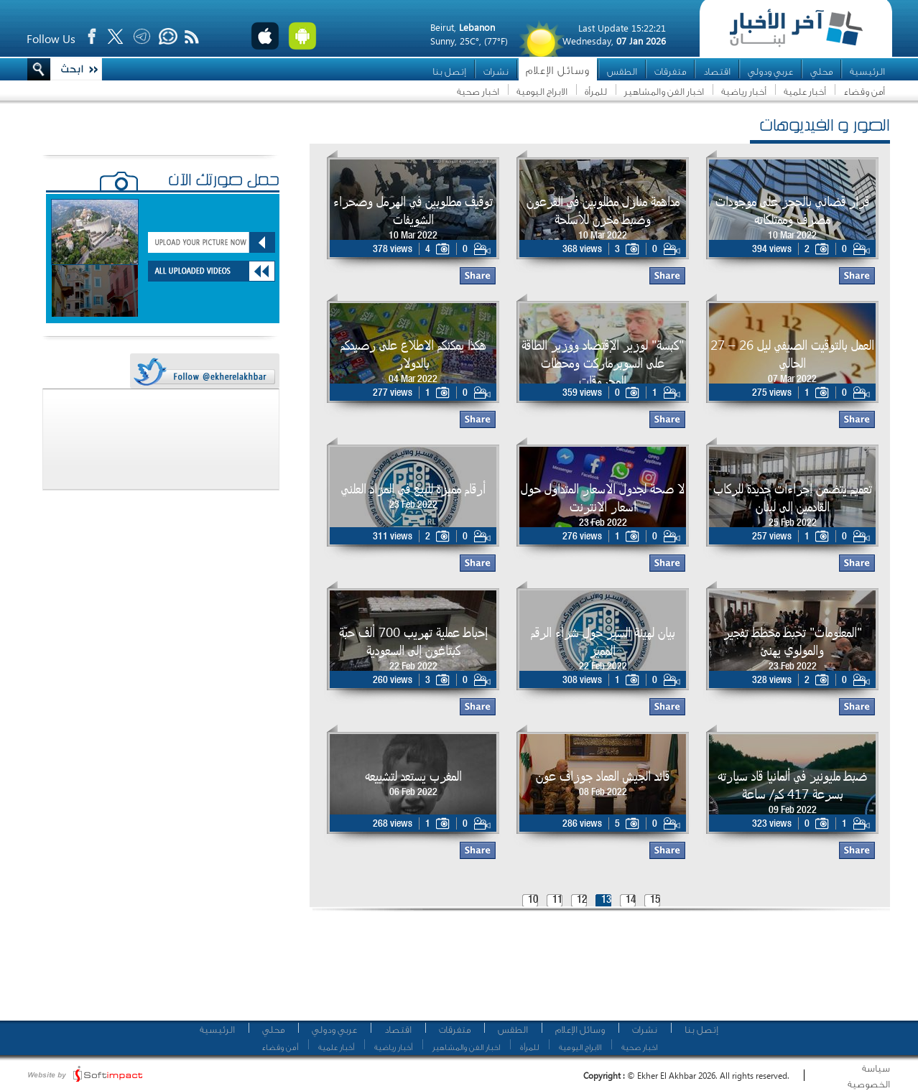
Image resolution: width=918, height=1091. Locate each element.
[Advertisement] (594, 969)
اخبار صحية (478, 91)
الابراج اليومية (541, 91)
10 (533, 900)
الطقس (622, 71)
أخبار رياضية (743, 91)
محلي (821, 71)
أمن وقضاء (864, 91)
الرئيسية (867, 71)
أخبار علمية (805, 91)
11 (557, 900)
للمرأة (596, 91)
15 (655, 900)
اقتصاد (717, 71)
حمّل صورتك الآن (223, 182)
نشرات (496, 71)
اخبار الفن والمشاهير (664, 91)
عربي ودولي (770, 71)
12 (582, 900)
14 (631, 900)
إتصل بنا (449, 71)
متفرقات (670, 71)
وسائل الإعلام (558, 71)
